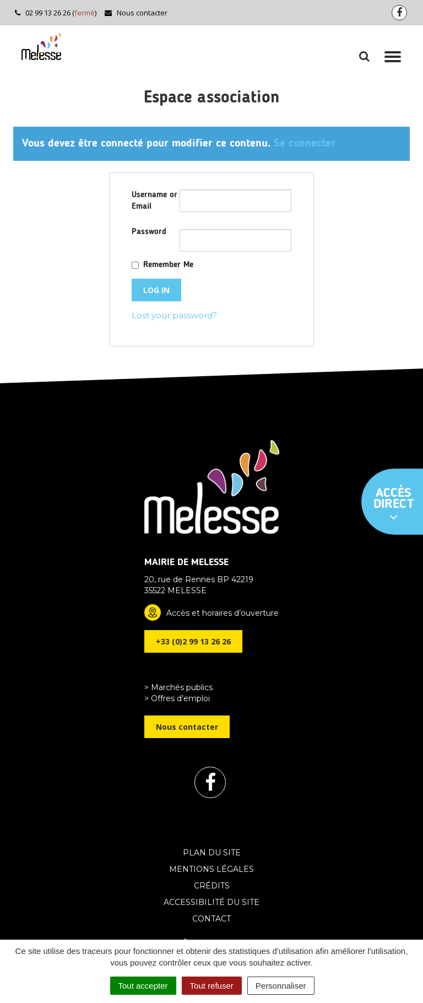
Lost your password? (174, 315)
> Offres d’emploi (177, 698)
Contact (211, 919)
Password (149, 232)
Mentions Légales (211, 869)
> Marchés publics (178, 687)
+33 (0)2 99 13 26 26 (193, 641)
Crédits (212, 886)
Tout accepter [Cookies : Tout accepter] (143, 985)
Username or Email (154, 201)
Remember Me (168, 265)
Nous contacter (136, 13)
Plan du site (212, 853)
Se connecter (304, 143)
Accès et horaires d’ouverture (222, 613)
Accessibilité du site (211, 902)
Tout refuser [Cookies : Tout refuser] (212, 985)
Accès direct (393, 505)
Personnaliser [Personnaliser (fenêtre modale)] (281, 985)
